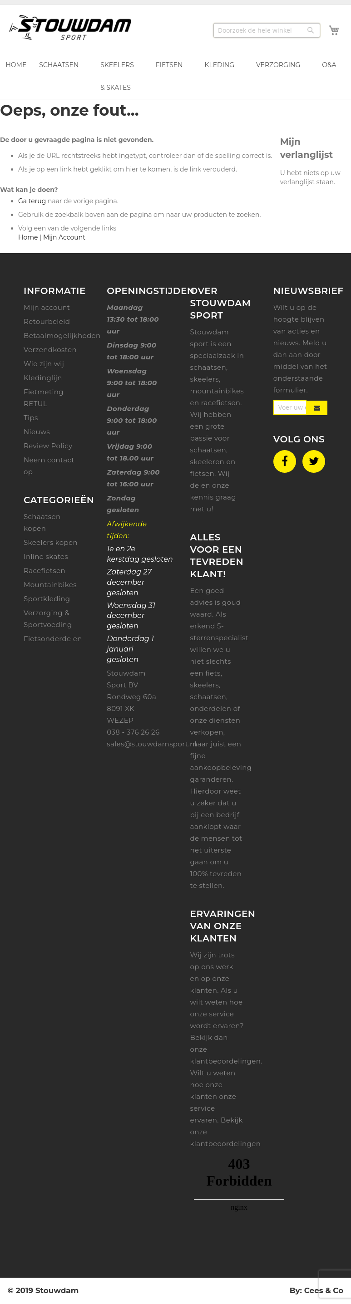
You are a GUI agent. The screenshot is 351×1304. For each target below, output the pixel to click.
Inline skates (46, 556)
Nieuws (37, 431)
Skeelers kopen (51, 542)
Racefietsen (44, 570)
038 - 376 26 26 (133, 732)
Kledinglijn (43, 377)
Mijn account (47, 307)
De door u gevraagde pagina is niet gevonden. (76, 140)
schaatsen (208, 696)
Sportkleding (47, 598)
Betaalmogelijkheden (62, 335)
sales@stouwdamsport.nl (152, 744)
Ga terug (32, 201)
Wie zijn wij (44, 363)
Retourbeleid (47, 321)
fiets (213, 673)
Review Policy (48, 445)
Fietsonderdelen (53, 638)
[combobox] (266, 30)
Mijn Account (64, 237)
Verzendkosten (50, 349)
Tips (31, 417)
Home (28, 237)
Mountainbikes (50, 584)
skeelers (204, 685)
